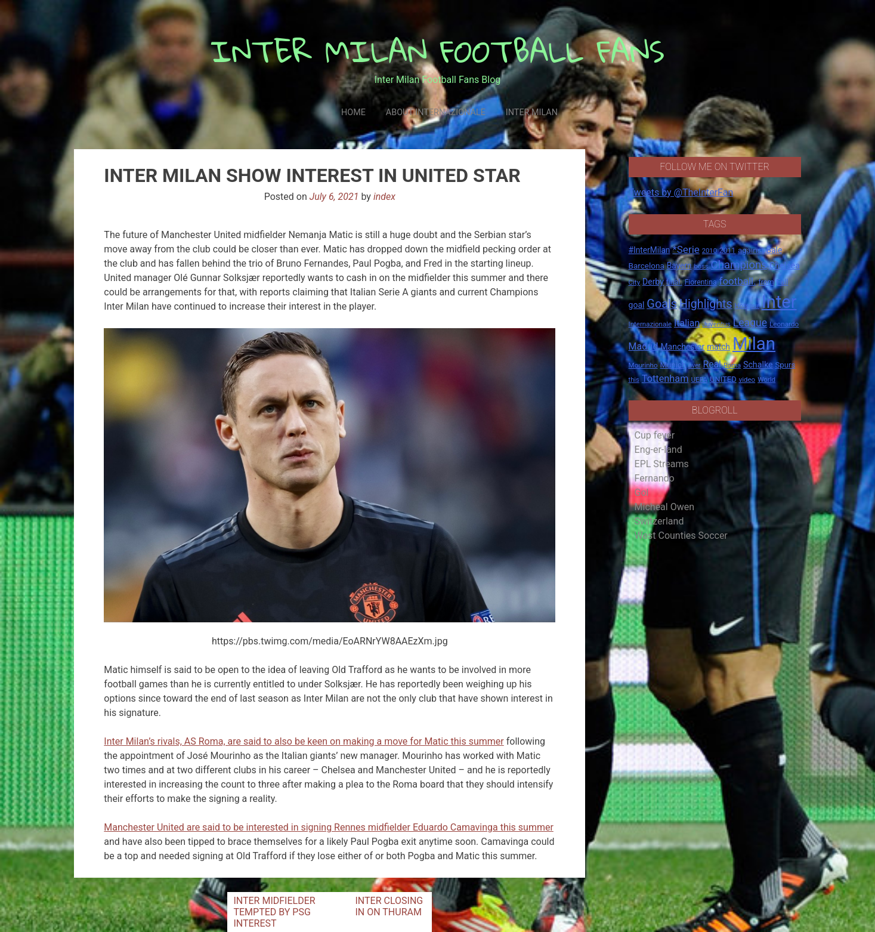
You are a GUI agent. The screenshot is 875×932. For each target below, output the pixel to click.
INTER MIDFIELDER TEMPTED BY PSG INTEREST (274, 912)
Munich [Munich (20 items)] (673, 364)
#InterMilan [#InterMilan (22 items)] (649, 250)
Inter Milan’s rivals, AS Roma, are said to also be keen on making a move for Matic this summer (303, 741)
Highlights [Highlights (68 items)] (705, 304)
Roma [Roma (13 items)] (732, 365)
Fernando (655, 478)
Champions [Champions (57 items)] (739, 264)
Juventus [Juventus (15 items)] (716, 324)
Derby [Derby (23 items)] (653, 281)
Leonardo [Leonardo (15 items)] (784, 324)
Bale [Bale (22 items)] (774, 250)
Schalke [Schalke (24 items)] (758, 364)
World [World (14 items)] (766, 379)
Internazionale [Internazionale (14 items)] (650, 324)
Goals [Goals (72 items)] (662, 304)
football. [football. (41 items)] (737, 281)
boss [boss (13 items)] (701, 266)
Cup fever (655, 435)
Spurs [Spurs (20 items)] (785, 364)
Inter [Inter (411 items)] (779, 302)
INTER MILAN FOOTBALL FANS (437, 51)
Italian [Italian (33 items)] (687, 323)
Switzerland (659, 521)
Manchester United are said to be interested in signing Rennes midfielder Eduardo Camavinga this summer (329, 827)
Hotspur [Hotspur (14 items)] (747, 305)
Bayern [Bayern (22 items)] (679, 265)
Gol (642, 492)
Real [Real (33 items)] (712, 364)
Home (353, 112)
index (384, 196)
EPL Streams (662, 464)
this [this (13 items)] (634, 380)
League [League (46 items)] (750, 323)
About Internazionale (436, 112)
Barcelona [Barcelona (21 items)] (646, 265)
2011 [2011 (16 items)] (727, 250)
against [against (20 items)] (751, 250)
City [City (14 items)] (635, 282)
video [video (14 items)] (747, 379)
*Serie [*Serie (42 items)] (685, 249)
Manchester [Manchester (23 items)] (682, 346)
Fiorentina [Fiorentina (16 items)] (701, 282)
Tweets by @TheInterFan (681, 192)
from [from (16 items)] (766, 282)
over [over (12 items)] (694, 365)
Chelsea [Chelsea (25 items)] (784, 266)
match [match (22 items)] (718, 346)
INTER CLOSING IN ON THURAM (389, 906)
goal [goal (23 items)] (637, 305)
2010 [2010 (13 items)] (709, 251)
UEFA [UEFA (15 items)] (699, 379)
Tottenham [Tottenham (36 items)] (665, 378)
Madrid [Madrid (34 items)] (643, 346)
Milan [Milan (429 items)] (753, 344)
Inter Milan (532, 112)
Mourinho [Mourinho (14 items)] (643, 365)
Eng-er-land (658, 449)
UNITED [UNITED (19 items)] (723, 379)
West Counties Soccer (681, 535)
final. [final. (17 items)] (674, 281)
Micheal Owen (664, 507)
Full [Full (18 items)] (782, 281)
